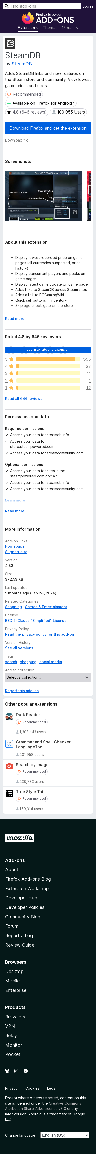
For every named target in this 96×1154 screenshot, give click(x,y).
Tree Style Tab (30, 791)
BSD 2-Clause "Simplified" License (36, 620)
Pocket (12, 1054)
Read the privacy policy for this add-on (39, 634)
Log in (88, 6)
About (11, 869)
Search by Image (32, 764)
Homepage (15, 546)
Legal (51, 1088)
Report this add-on (22, 690)
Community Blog (22, 916)
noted (53, 1098)
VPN (10, 1026)
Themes (50, 27)
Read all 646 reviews (23, 398)
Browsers (15, 1016)
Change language (20, 1135)
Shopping (13, 606)
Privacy (11, 1088)
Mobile (12, 980)
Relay (11, 1035)
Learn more (15, 500)
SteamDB (22, 63)
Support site (16, 552)
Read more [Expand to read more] (14, 318)
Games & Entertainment (46, 606)
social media (50, 661)
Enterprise (15, 990)
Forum (11, 926)
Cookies (32, 1088)
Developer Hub (21, 897)
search (11, 661)
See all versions (19, 648)
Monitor (13, 1045)
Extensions (28, 27)
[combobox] (42, 6)
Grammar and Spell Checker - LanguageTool (44, 744)
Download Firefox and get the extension (48, 128)
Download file (16, 140)
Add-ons (15, 860)
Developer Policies (25, 907)
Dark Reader (28, 714)
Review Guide (19, 945)
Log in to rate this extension (48, 349)
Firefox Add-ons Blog (28, 879)
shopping (28, 661)
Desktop (14, 971)
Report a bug (19, 935)
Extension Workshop (27, 888)
